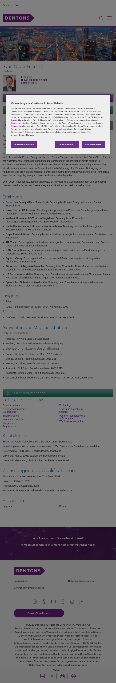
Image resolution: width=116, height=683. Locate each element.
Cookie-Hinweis (18, 120)
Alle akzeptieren (93, 144)
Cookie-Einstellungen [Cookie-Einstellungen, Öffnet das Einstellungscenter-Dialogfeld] (24, 144)
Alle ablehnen (67, 144)
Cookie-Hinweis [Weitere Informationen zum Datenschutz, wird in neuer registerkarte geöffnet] (26, 135)
